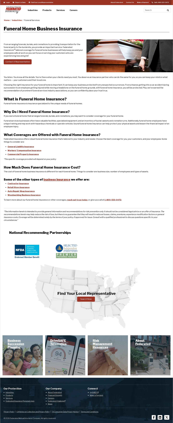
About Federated (117, 2)
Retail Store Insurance (19, 187)
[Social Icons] (154, 417)
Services (9, 398)
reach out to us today (77, 200)
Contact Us (130, 2)
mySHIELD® (94, 392)
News (50, 404)
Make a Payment (143, 2)
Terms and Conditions (89, 412)
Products (9, 395)
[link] (23, 355)
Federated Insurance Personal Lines (20, 401)
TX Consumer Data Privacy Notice (65, 412)
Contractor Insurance (18, 183)
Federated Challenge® (56, 401)
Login (7, 2)
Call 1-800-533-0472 (160, 2)
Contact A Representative (18, 62)
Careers (51, 398)
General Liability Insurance (21, 147)
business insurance (56, 179)
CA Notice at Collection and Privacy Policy (33, 412)
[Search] (154, 10)
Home (7, 20)
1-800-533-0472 (113, 200)
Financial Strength (55, 395)
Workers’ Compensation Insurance (24, 150)
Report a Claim (19, 2)
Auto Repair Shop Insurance (21, 191)
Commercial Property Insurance (23, 154)
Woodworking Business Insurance (24, 195)
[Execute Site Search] (168, 10)
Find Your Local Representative (41, 2)
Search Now (86, 299)
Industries (17, 20)
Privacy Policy (9, 412)
